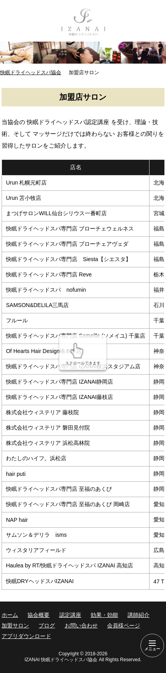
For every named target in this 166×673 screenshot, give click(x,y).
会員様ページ (123, 625)
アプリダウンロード (26, 636)
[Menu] (152, 645)
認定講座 (70, 615)
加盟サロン (15, 625)
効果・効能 (104, 615)
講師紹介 (139, 615)
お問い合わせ (81, 625)
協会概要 (38, 615)
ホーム (10, 615)
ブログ (46, 625)
